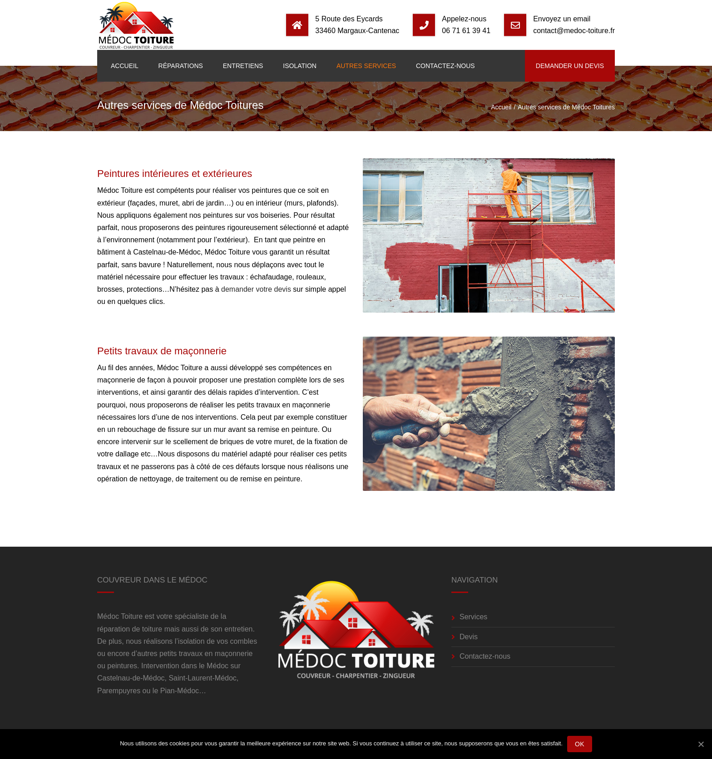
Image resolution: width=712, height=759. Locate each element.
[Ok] (700, 744)
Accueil (124, 65)
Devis (469, 637)
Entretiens (243, 65)
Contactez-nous (445, 65)
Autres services (366, 65)
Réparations (180, 65)
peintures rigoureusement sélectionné (255, 227)
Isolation (299, 65)
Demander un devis (570, 65)
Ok (579, 744)
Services (473, 617)
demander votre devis (256, 289)
